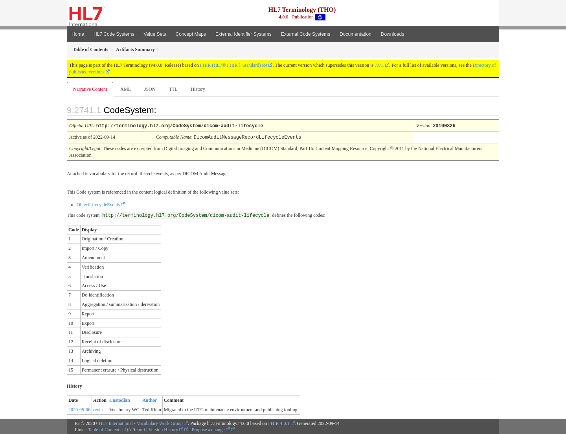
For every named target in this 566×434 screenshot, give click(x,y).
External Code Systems (305, 34)
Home (78, 34)
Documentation (355, 34)
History (198, 89)
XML (125, 89)
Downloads (392, 34)
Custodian (119, 399)
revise (99, 409)
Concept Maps (191, 34)
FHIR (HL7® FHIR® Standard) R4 (234, 65)
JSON (150, 89)
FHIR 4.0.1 (278, 422)
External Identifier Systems (243, 34)
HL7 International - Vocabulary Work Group (141, 422)
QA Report (135, 429)
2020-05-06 (79, 409)
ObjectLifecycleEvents (98, 204)
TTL (173, 89)
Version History (166, 429)
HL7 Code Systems (114, 34)
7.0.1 (379, 65)
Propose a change (211, 429)
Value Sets (154, 34)
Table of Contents (104, 429)
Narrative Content (90, 89)
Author (149, 399)
